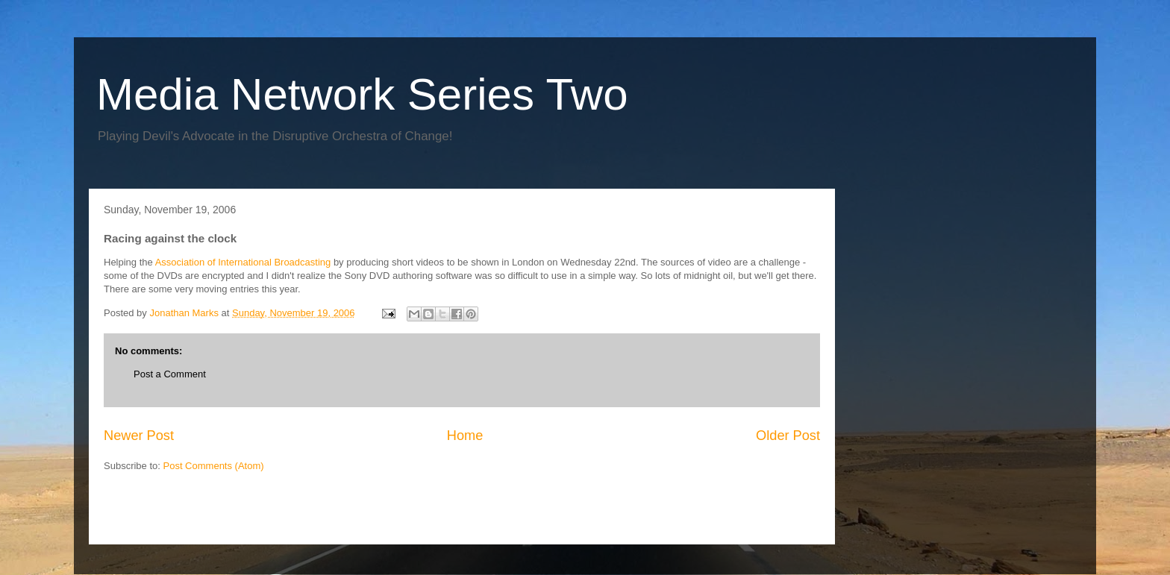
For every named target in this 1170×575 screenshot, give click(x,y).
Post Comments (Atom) (213, 465)
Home (465, 435)
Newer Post (139, 435)
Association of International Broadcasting (243, 262)
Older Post (788, 435)
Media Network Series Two (362, 94)
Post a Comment (170, 374)
